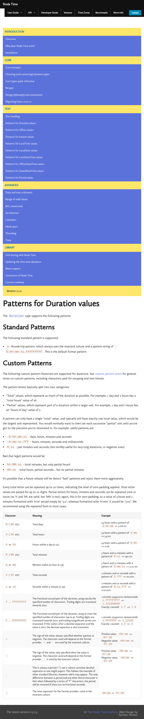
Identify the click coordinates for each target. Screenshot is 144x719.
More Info (118, 12)
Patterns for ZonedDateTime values (24, 171)
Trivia (8, 240)
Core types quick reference (19, 81)
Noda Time (10, 4)
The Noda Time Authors (102, 712)
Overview (10, 39)
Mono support (12, 268)
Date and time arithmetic (18, 192)
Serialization (12, 213)
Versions (68, 12)
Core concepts (13, 67)
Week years (11, 226)
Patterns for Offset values (19, 130)
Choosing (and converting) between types (27, 74)
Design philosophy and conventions (24, 95)
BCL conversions (14, 206)
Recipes (9, 88)
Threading (10, 233)
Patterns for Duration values (20, 123)
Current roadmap (14, 282)
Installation (11, 52)
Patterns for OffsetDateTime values (24, 164)
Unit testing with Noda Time (20, 255)
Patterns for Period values (19, 177)
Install (135, 12)
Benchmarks (101, 12)
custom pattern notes (108, 374)
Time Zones (84, 12)
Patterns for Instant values (19, 136)
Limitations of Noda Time (19, 275)
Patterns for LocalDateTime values (24, 157)
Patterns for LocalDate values (21, 150)
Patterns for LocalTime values (21, 143)
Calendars (10, 219)
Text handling (12, 116)
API (30, 12)
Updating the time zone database (23, 261)
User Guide (13, 12)
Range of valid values (16, 199)
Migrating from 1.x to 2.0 (18, 101)
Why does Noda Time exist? (20, 46)
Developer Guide (49, 12)
